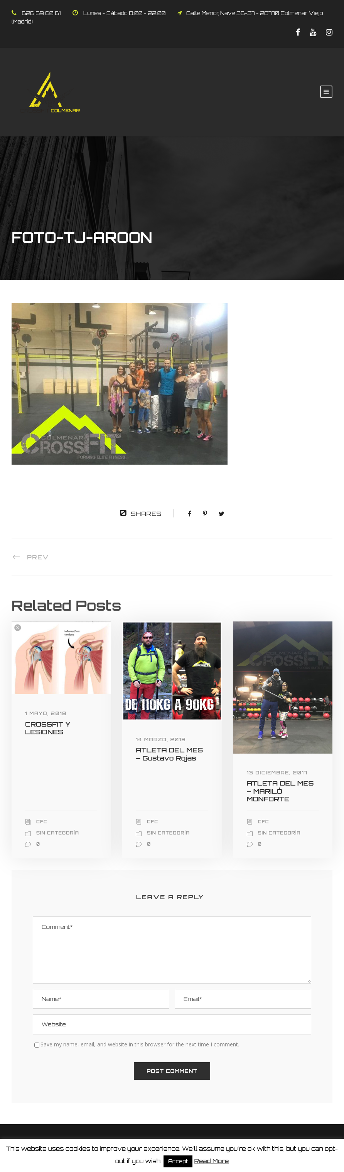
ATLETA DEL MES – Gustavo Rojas (169, 754)
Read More (211, 1161)
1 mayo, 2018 (46, 713)
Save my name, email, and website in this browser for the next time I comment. (139, 1044)
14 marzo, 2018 (161, 739)
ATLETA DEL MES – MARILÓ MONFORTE (280, 791)
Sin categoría (57, 833)
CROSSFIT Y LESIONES (48, 728)
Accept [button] (178, 1161)
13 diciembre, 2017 (277, 773)
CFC (41, 821)
